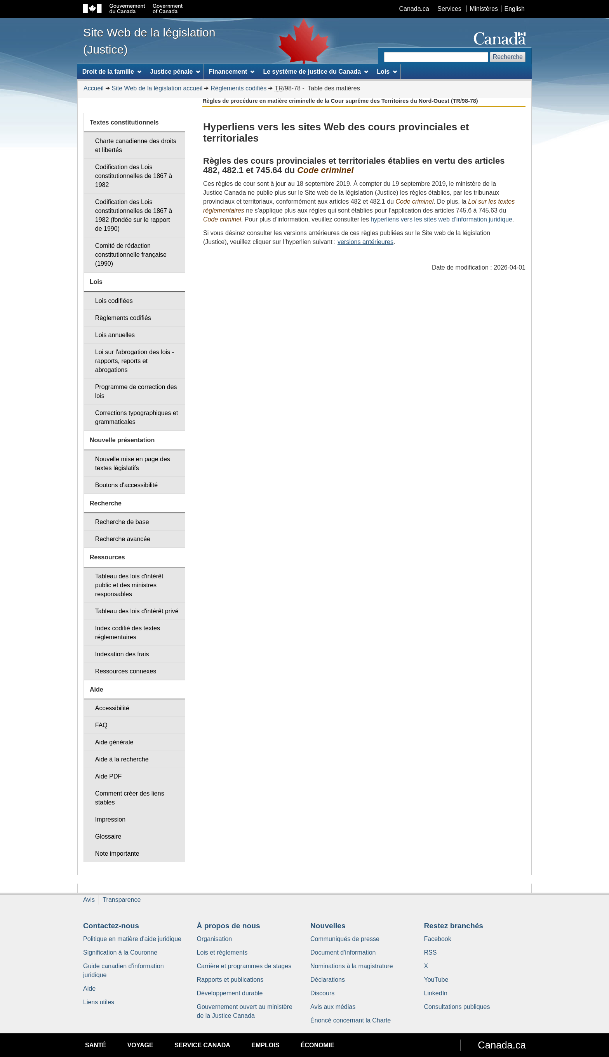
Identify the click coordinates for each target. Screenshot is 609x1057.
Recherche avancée (122, 539)
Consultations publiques (457, 1006)
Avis (89, 899)
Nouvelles (328, 926)
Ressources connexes (125, 671)
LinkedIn (436, 993)
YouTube (436, 979)
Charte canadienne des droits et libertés (135, 145)
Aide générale (114, 742)
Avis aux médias (332, 1006)
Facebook (437, 939)
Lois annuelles (115, 335)
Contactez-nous (111, 926)
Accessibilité (112, 708)
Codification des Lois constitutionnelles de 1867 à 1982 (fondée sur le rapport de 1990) (133, 215)
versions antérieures (365, 242)
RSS (430, 952)
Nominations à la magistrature (351, 966)
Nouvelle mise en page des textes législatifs (132, 463)
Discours (322, 993)
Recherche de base (122, 522)
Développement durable (230, 993)
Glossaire (108, 836)
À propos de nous (228, 926)
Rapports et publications (230, 979)
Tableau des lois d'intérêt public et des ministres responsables (129, 585)
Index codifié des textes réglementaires (127, 632)
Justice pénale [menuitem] (175, 71)
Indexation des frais (122, 654)
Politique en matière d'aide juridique (132, 939)
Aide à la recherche (122, 759)
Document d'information (343, 952)
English (515, 8)
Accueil (94, 88)
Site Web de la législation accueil (157, 88)
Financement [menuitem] (232, 71)
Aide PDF (108, 776)
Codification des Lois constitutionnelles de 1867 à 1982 (133, 176)
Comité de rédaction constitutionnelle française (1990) (131, 254)
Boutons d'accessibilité (126, 485)
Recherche (508, 57)
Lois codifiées (114, 301)
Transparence (122, 899)
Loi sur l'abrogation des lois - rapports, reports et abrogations (134, 361)
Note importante (117, 853)
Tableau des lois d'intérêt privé (137, 611)
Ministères (484, 8)
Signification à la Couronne (120, 952)
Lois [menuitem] (387, 71)
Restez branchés (454, 926)
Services (449, 8)
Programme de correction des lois (136, 391)
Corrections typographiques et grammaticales (136, 417)
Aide (89, 988)
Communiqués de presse (344, 939)
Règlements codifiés (238, 88)
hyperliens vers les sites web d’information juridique (441, 219)
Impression (110, 819)
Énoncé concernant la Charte (350, 1020)
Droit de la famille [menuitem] (111, 71)
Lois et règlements (222, 952)
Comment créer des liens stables (129, 798)
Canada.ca (414, 8)
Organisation (214, 939)
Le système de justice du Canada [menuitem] (315, 71)
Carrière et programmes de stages (244, 966)
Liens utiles (98, 1002)
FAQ (101, 725)
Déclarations (327, 979)
